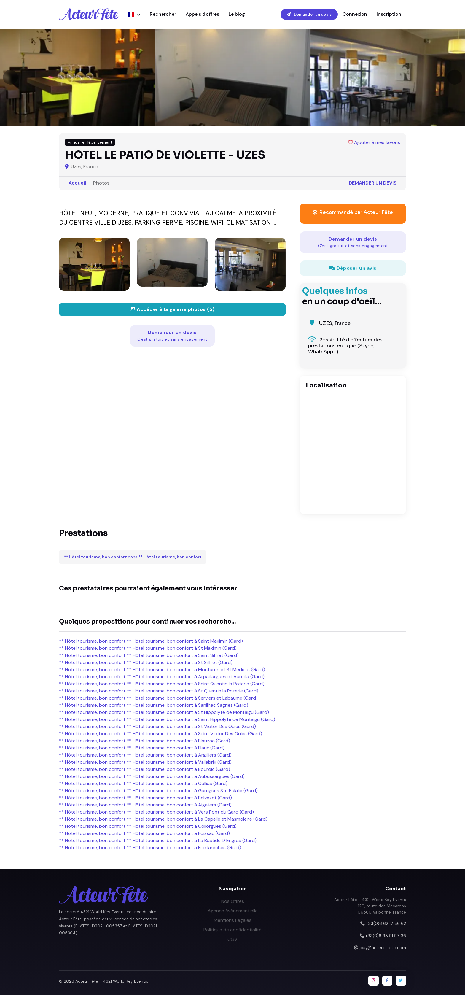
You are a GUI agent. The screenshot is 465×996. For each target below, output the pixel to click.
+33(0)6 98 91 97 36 (385, 936)
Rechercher (163, 15)
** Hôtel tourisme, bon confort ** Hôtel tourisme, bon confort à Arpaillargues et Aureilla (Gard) (162, 677)
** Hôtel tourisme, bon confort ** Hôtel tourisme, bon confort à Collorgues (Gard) (148, 827)
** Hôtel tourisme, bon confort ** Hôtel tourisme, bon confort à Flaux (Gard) (141, 749)
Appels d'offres (202, 15)
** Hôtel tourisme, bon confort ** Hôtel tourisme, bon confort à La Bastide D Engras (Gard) (158, 841)
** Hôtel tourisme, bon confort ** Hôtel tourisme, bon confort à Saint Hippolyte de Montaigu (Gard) (167, 720)
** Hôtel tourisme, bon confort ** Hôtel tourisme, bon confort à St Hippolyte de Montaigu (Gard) (164, 713)
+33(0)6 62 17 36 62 (386, 924)
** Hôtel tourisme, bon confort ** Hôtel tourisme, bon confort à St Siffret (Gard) (145, 663)
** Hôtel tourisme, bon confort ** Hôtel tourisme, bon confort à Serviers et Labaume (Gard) (158, 699)
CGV (232, 940)
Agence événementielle (233, 911)
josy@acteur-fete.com (383, 948)
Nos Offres (232, 902)
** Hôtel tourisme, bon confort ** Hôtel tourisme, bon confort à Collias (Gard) (143, 784)
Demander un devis (309, 14)
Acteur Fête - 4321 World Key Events (111, 982)
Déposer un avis (353, 269)
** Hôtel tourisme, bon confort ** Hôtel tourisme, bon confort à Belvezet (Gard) (145, 798)
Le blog (237, 15)
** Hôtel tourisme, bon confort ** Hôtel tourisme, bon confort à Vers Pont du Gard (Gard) (156, 813)
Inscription (389, 15)
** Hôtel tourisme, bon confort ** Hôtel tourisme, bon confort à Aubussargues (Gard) (152, 777)
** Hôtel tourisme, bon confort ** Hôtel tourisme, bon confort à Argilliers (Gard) (145, 756)
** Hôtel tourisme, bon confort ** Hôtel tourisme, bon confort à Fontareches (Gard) (150, 848)
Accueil (77, 184)
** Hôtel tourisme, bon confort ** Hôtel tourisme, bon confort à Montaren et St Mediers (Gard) (162, 670)
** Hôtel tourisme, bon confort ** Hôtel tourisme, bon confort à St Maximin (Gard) (148, 649)
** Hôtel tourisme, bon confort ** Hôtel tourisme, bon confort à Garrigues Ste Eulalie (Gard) (158, 791)
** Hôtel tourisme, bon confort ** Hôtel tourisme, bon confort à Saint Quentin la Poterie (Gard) (162, 685)
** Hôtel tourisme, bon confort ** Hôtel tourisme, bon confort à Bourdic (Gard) (144, 770)
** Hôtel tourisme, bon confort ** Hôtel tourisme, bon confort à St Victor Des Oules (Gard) (157, 727)
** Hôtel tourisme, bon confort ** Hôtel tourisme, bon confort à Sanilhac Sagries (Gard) (153, 706)
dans (133, 557)
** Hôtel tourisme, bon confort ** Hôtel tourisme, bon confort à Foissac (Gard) (144, 834)
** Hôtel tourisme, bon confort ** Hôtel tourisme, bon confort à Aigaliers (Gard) (145, 806)
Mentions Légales (232, 921)
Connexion (355, 15)
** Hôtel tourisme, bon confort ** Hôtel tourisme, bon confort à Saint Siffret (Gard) (149, 656)
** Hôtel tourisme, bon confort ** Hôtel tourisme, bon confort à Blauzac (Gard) (144, 741)
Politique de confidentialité (232, 930)
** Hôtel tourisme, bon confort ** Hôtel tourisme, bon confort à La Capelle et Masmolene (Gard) (163, 820)
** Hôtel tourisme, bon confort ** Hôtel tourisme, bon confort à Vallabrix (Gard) (145, 763)
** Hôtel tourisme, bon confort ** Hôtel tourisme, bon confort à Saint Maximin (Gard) (151, 642)
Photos (101, 184)
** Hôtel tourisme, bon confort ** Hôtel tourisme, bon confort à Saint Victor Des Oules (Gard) (160, 734)
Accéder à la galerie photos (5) (172, 310)
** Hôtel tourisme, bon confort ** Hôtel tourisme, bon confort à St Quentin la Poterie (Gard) (158, 692)
